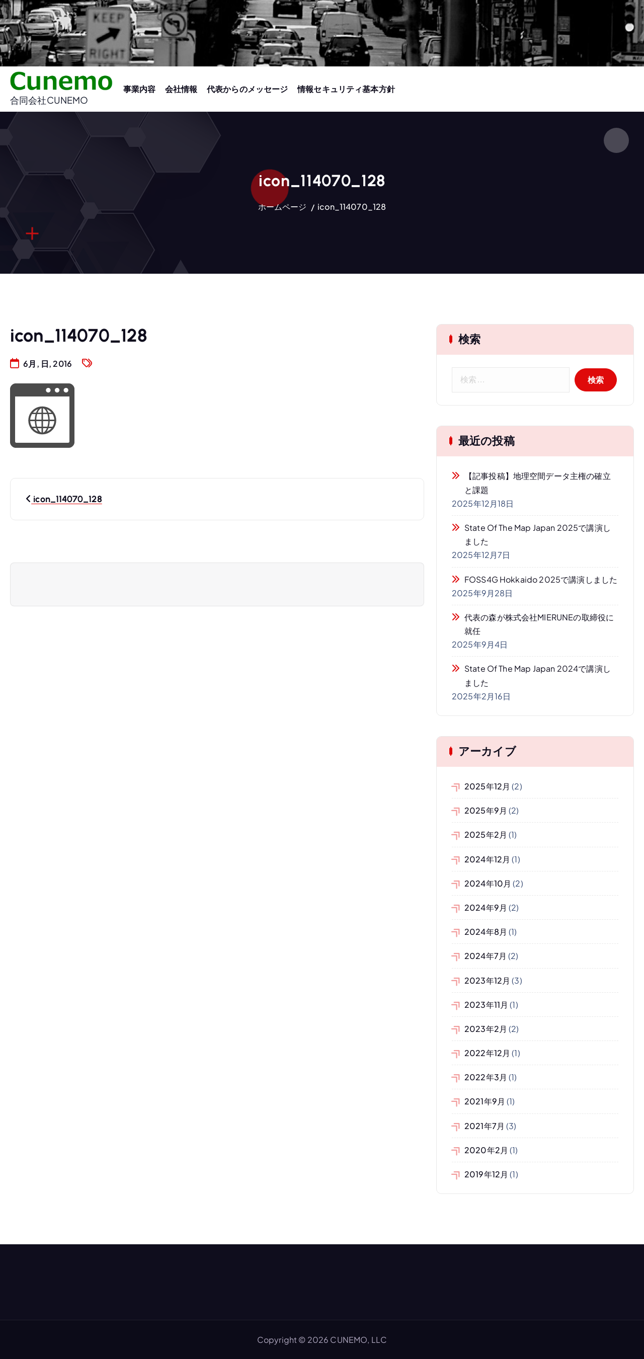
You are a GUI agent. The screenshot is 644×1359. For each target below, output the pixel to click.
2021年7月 (484, 1126)
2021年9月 (484, 1101)
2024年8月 (485, 931)
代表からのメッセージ (247, 89)
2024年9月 (485, 907)
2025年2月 (485, 834)
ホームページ (282, 206)
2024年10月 (487, 883)
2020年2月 (486, 1150)
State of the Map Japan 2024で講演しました (537, 675)
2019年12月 (486, 1174)
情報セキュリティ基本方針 (346, 89)
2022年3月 (485, 1077)
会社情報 (181, 89)
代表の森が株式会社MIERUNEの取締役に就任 (539, 624)
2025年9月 (485, 810)
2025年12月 (487, 786)
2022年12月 (487, 1053)
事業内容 (139, 89)
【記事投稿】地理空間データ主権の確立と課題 (537, 482)
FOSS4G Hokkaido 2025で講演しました (540, 579)
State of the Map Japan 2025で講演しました (537, 534)
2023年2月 (485, 1028)
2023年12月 (487, 980)
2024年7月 (485, 955)
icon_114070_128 (351, 206)
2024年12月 (487, 859)
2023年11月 (486, 1004)
